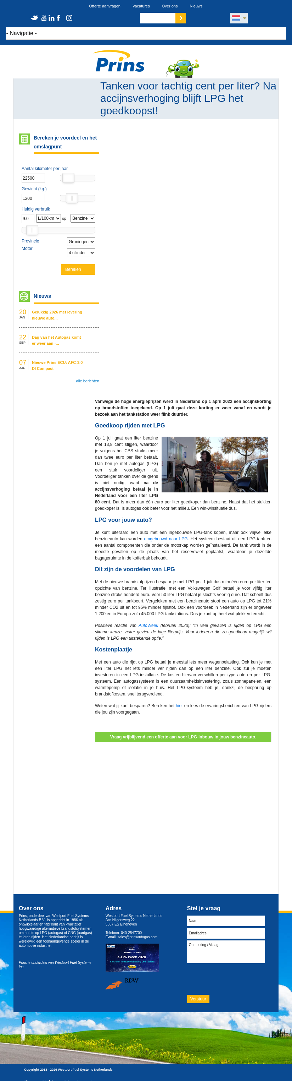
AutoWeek (148, 625)
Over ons (170, 6)
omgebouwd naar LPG (166, 538)
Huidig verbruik (36, 209)
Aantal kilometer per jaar (45, 168)
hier (179, 705)
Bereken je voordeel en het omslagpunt (65, 142)
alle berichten (87, 381)
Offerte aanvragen (104, 6)
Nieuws (196, 6)
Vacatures (141, 6)
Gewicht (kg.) (34, 188)
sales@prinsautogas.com (137, 937)
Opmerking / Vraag (226, 951)
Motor (27, 248)
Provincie (30, 241)
